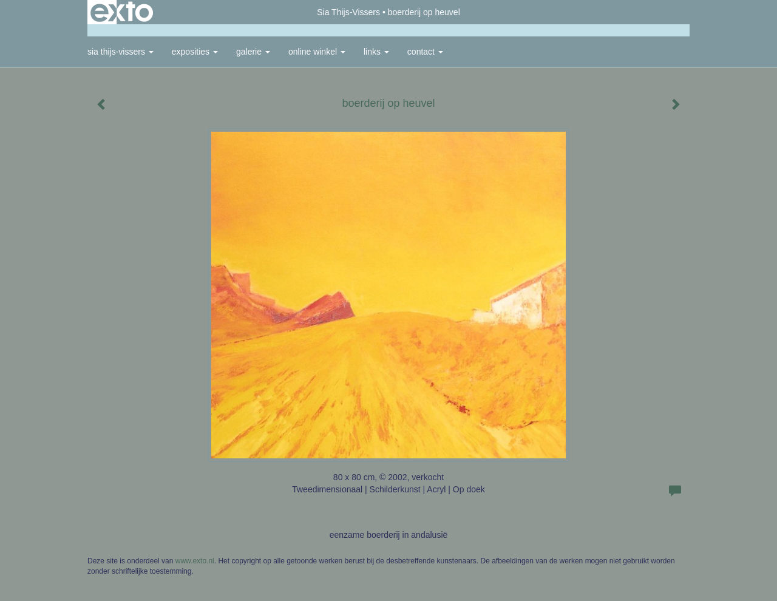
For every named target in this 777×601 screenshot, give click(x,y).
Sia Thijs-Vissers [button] (120, 51)
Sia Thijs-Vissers (348, 12)
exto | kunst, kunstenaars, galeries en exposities (121, 12)
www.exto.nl (194, 561)
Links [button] (376, 51)
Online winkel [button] (316, 51)
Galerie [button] (253, 51)
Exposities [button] (195, 51)
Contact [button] (425, 51)
